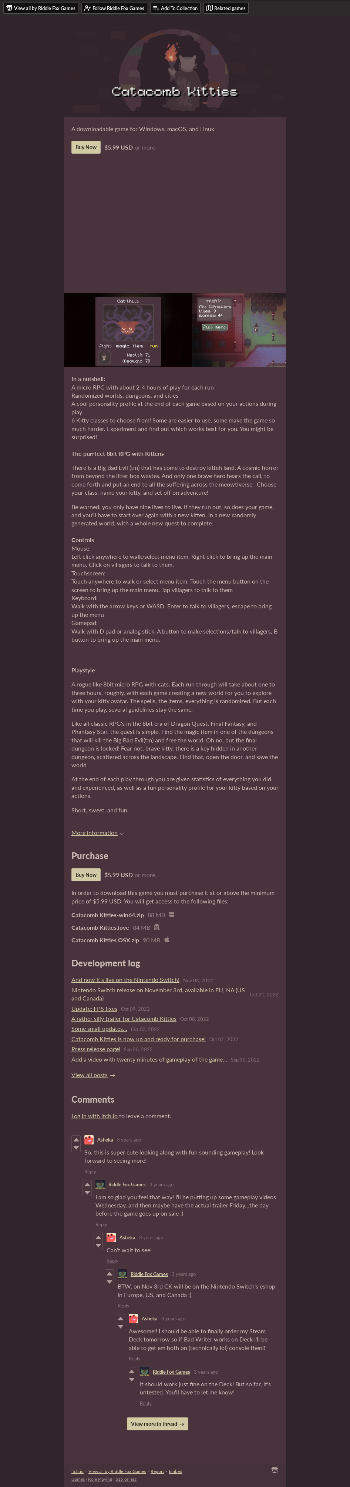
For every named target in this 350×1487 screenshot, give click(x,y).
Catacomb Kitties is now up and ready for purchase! (138, 1038)
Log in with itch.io (94, 1115)
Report (157, 1471)
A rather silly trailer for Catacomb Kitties (123, 1018)
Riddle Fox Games (127, 1184)
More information (97, 832)
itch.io (77, 1471)
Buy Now (86, 147)
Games (78, 1479)
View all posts (89, 1074)
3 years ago (129, 1140)
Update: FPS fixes (94, 1008)
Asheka (105, 1140)
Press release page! (95, 1048)
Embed (175, 1471)
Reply (90, 1171)
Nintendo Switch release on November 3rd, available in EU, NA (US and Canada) (158, 994)
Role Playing (100, 1479)
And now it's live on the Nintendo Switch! (125, 979)
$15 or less (126, 1479)
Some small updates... (99, 1028)
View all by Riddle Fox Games (117, 1471)
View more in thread (154, 1424)
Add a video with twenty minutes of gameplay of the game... (149, 1059)
